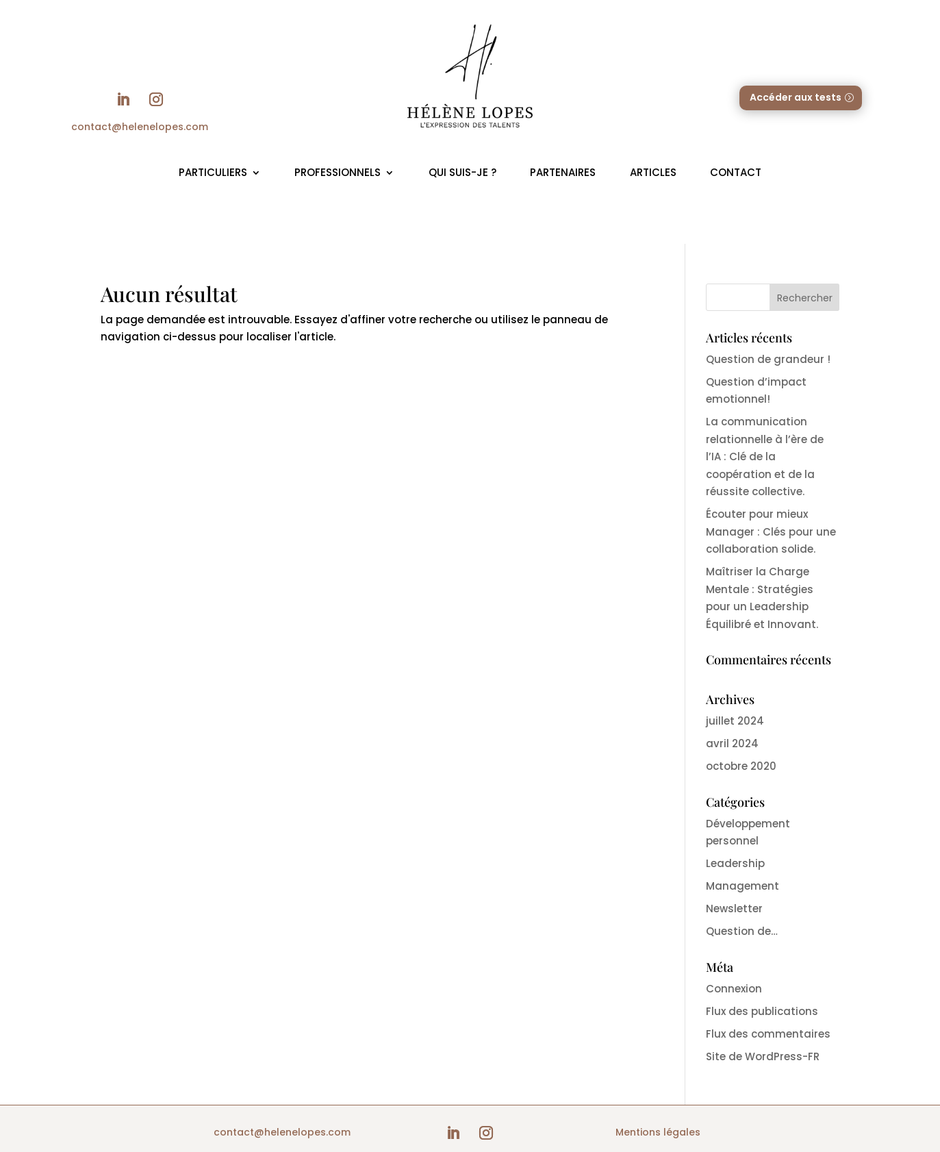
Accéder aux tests (795, 97)
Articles (653, 172)
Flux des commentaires (768, 1034)
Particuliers (213, 172)
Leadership (735, 863)
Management (742, 886)
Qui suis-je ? (462, 172)
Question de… (742, 931)
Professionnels (337, 172)
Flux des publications (762, 1011)
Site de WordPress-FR (763, 1056)
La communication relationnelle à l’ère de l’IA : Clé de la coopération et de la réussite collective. (765, 456)
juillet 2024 (735, 721)
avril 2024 (732, 743)
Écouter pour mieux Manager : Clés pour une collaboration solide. (771, 531)
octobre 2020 (741, 766)
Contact (735, 172)
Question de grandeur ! (768, 359)
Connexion (734, 988)
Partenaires (563, 172)
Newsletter (734, 908)
